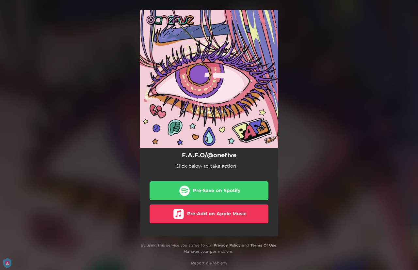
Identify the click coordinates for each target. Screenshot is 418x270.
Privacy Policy (227, 245)
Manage (191, 251)
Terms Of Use (263, 245)
